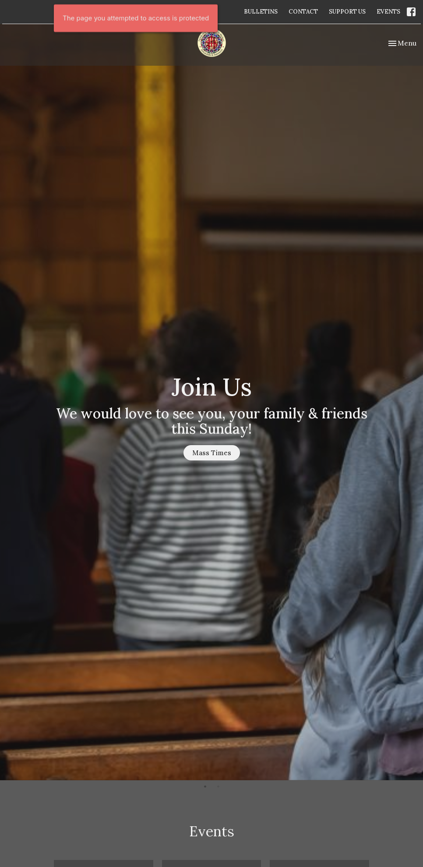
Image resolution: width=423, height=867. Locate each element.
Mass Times (211, 453)
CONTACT (303, 11)
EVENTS (388, 11)
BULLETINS (261, 11)
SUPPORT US (347, 11)
